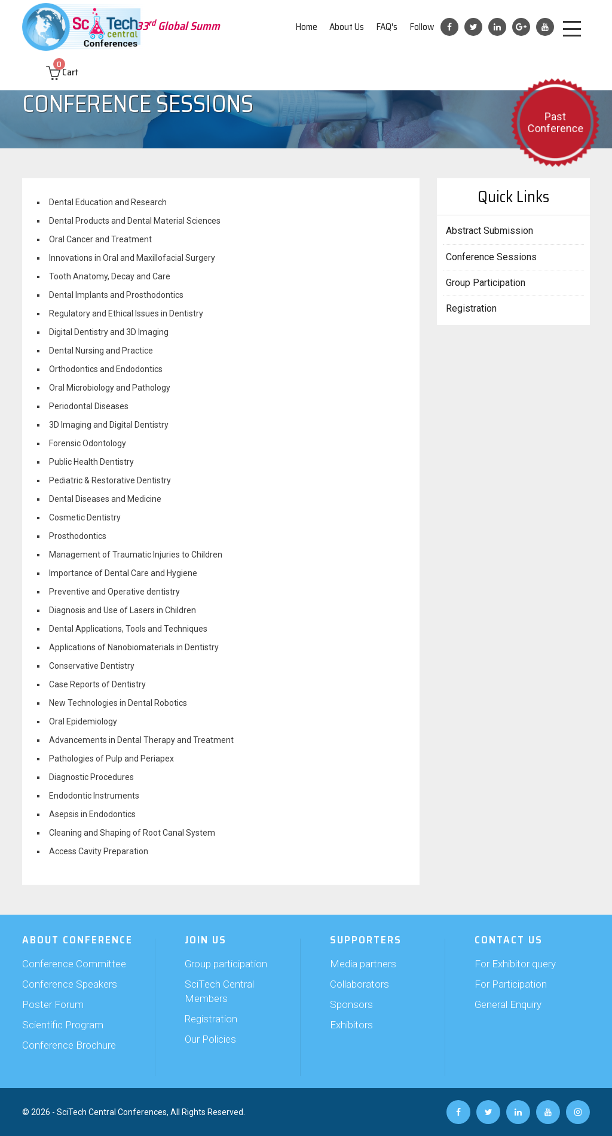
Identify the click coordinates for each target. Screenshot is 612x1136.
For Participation (511, 984)
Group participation (226, 964)
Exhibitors (351, 1025)
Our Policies (210, 1039)
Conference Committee (74, 964)
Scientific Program (62, 1025)
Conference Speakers (69, 984)
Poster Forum (53, 1004)
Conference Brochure (69, 1045)
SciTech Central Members (219, 991)
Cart (62, 72)
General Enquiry (508, 1004)
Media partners (363, 964)
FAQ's (386, 26)
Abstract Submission (489, 230)
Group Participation (485, 282)
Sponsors (351, 1004)
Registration (471, 308)
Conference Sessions (491, 257)
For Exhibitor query (515, 964)
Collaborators (359, 984)
